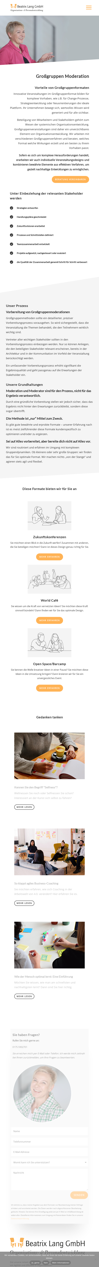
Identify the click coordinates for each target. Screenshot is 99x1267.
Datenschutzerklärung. (20, 1217)
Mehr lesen (24, 807)
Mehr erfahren (49, 556)
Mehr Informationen (60, 1263)
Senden (79, 1194)
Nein (46, 1263)
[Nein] (95, 1259)
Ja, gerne (35, 1263)
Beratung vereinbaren (70, 179)
